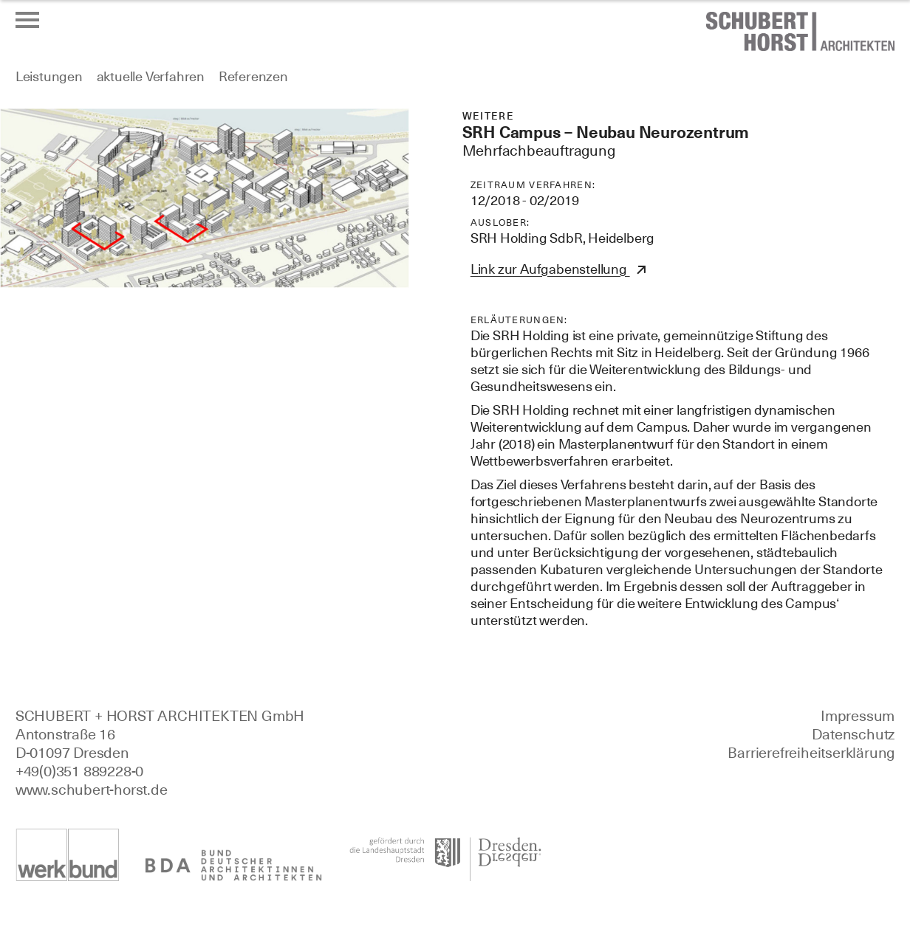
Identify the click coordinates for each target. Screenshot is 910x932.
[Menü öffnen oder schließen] (27, 20)
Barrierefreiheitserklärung (811, 753)
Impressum (857, 716)
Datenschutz (853, 734)
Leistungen (49, 76)
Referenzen (253, 76)
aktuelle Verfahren (151, 76)
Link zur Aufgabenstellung (550, 268)
